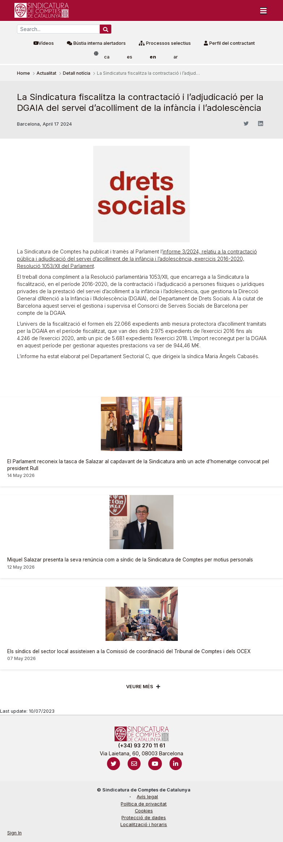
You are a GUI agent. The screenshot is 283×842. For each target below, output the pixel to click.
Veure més (139, 686)
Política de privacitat (144, 804)
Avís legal (147, 796)
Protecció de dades (143, 817)
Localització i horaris (143, 824)
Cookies (144, 810)
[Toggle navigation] (263, 10)
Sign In (14, 833)
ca (107, 57)
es (129, 57)
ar (175, 57)
